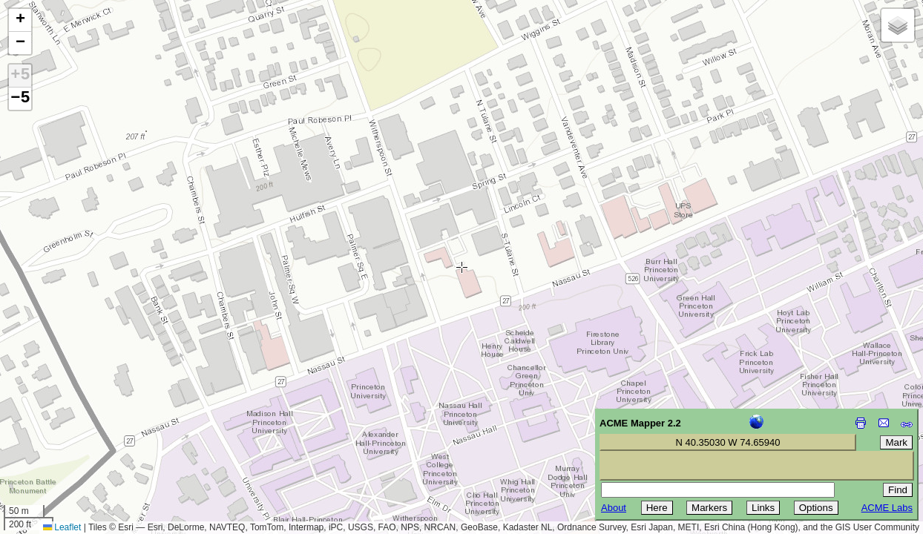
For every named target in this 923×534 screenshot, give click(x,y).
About (613, 507)
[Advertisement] (78, 429)
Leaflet (62, 527)
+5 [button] (20, 76)
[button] (20, 20)
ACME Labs (887, 507)
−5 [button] (20, 99)
